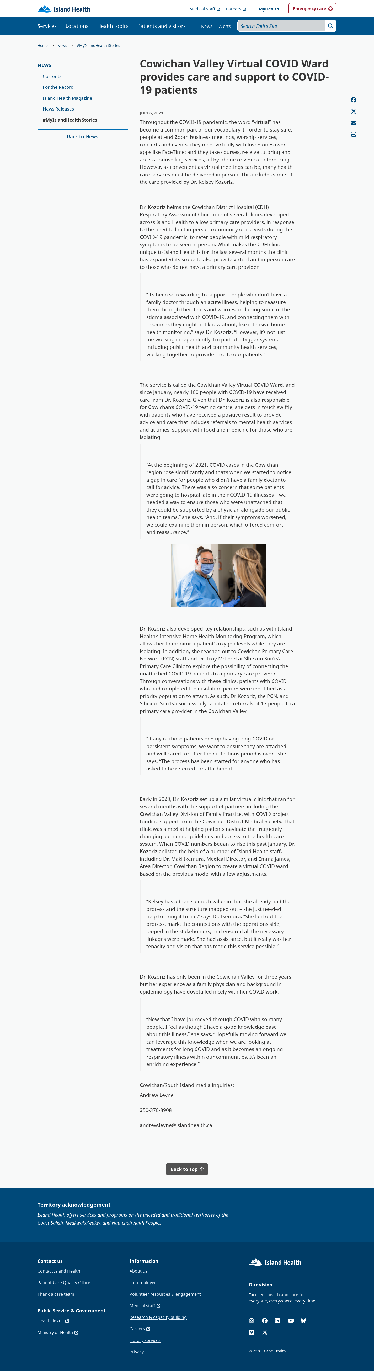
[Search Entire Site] (287, 26)
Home (43, 45)
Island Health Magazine (67, 98)
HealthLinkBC (54, 1321)
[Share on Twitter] (353, 111)
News (206, 26)
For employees (144, 1282)
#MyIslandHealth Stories (98, 45)
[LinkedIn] (277, 1321)
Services (47, 26)
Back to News (82, 136)
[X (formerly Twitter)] (265, 1332)
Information (144, 1261)
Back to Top (187, 1169)
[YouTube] (290, 1321)
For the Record (58, 87)
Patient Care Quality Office (64, 1282)
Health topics (113, 26)
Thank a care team (56, 1294)
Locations (77, 26)
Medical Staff (205, 9)
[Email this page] (353, 123)
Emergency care (309, 9)
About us (138, 1271)
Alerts (225, 26)
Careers (236, 9)
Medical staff (145, 1306)
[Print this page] (353, 134)
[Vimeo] (251, 1332)
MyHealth (269, 9)
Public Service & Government (72, 1310)
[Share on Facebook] (353, 99)
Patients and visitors (161, 26)
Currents (52, 76)
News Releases (58, 109)
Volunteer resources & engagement (165, 1294)
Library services (145, 1340)
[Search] (330, 26)
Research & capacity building (158, 1317)
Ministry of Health (58, 1332)
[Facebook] (265, 1321)
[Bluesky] (303, 1321)
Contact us (50, 1261)
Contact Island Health (59, 1271)
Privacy (137, 1352)
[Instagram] (251, 1321)
